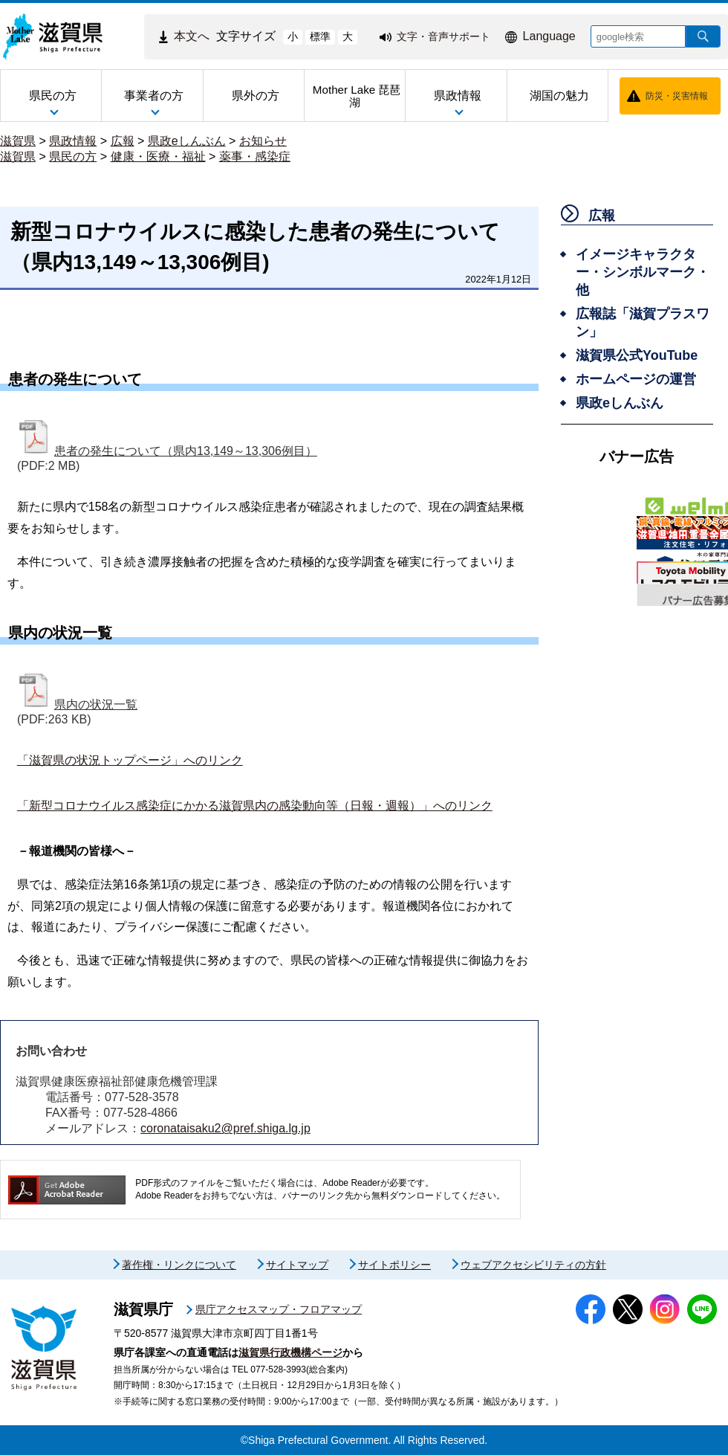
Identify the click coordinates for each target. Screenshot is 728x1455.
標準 (320, 36)
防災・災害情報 (677, 96)
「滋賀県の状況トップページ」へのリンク (130, 760)
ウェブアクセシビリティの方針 (533, 1265)
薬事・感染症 (254, 156)
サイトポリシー (394, 1265)
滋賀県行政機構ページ (290, 1352)
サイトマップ (297, 1265)
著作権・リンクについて (179, 1265)
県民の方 (73, 156)
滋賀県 (18, 141)
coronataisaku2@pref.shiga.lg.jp (225, 1128)
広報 (122, 141)
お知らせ (263, 141)
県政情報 (73, 141)
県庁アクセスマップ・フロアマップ (278, 1309)
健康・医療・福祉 (158, 156)
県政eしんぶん (187, 141)
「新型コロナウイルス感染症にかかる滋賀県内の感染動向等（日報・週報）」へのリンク (255, 805)
